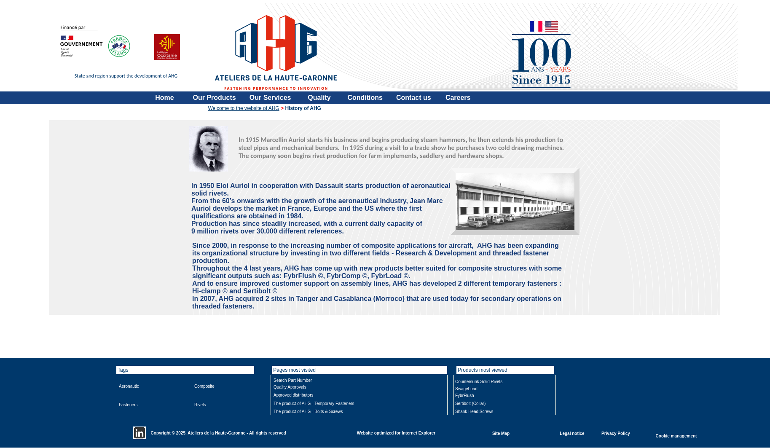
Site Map (501, 433)
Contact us (413, 97)
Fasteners (128, 404)
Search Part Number (293, 380)
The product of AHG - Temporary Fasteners (314, 403)
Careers (458, 97)
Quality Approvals (290, 387)
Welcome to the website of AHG (243, 108)
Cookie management (676, 435)
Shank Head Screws (474, 411)
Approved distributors (294, 395)
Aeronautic (129, 386)
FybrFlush (464, 395)
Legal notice (572, 433)
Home (164, 97)
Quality (319, 97)
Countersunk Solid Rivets (478, 381)
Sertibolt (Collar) (470, 403)
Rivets (200, 404)
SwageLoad (466, 388)
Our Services (270, 97)
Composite (204, 386)
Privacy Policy (615, 433)
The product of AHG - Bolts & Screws (308, 411)
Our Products (214, 97)
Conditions (365, 97)
